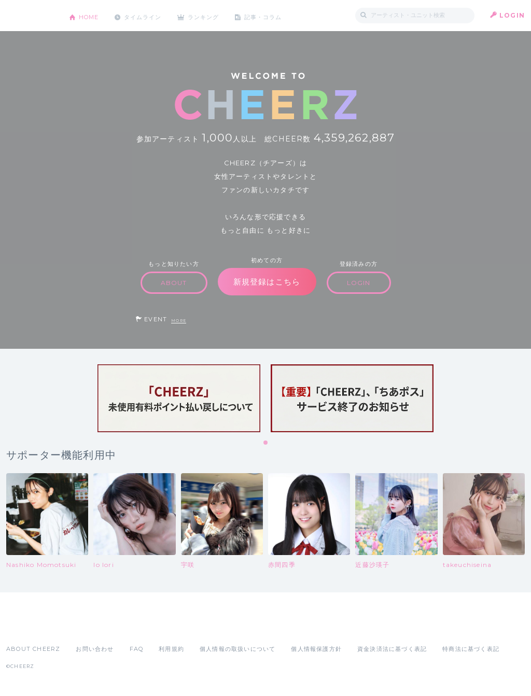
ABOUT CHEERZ (33, 648)
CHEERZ (29, 15)
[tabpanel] (178, 398)
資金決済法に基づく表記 (392, 648)
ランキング (214, 15)
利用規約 (171, 648)
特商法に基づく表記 (470, 648)
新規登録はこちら (267, 282)
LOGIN (512, 15)
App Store (30, 626)
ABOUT (174, 283)
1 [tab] (266, 443)
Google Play (85, 626)
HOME (90, 15)
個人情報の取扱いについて (237, 648)
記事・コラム (277, 15)
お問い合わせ (95, 648)
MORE (178, 320)
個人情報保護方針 (316, 648)
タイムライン (148, 15)
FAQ (137, 648)
